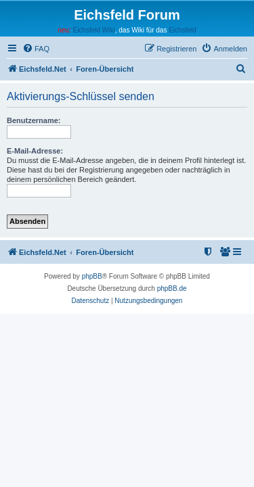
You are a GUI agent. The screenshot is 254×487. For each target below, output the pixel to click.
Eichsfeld (182, 30)
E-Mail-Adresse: (35, 151)
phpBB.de (172, 288)
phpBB (92, 276)
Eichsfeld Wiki (93, 30)
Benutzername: (33, 120)
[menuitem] (35, 49)
